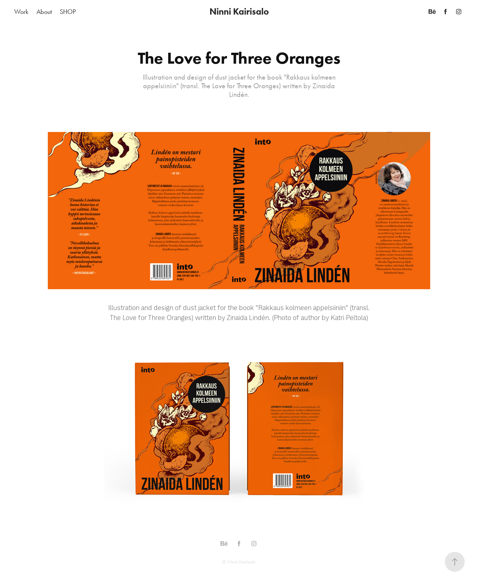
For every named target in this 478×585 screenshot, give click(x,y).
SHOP (68, 12)
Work (21, 12)
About (44, 12)
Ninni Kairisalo (239, 11)
